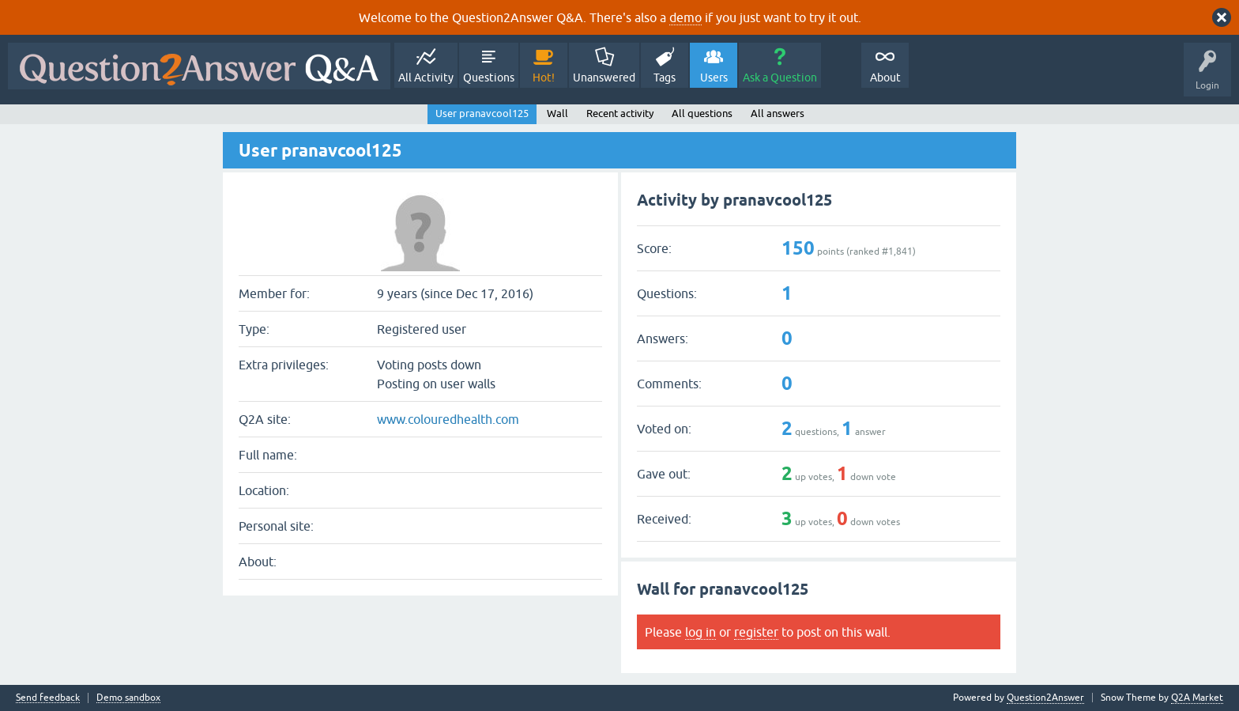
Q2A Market (1197, 697)
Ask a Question (780, 77)
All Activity (426, 77)
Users (714, 77)
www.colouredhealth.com (448, 419)
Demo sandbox (128, 698)
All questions (702, 113)
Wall (557, 113)
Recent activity (619, 113)
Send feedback (48, 698)
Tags (664, 77)
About (885, 77)
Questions (488, 77)
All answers (777, 113)
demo (685, 17)
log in (700, 632)
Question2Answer (1045, 697)
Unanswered (604, 77)
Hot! (544, 77)
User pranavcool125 (482, 113)
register (756, 632)
